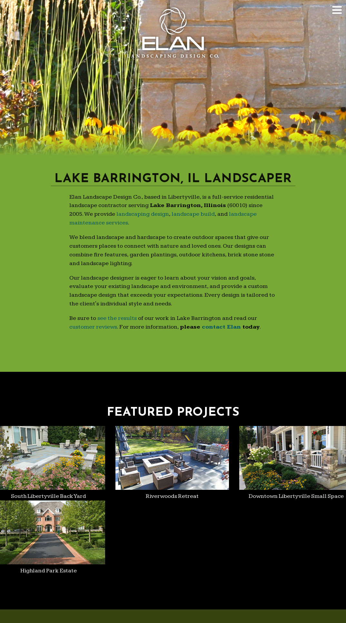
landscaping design (142, 214)
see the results (117, 318)
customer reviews (93, 326)
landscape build (193, 214)
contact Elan (221, 326)
